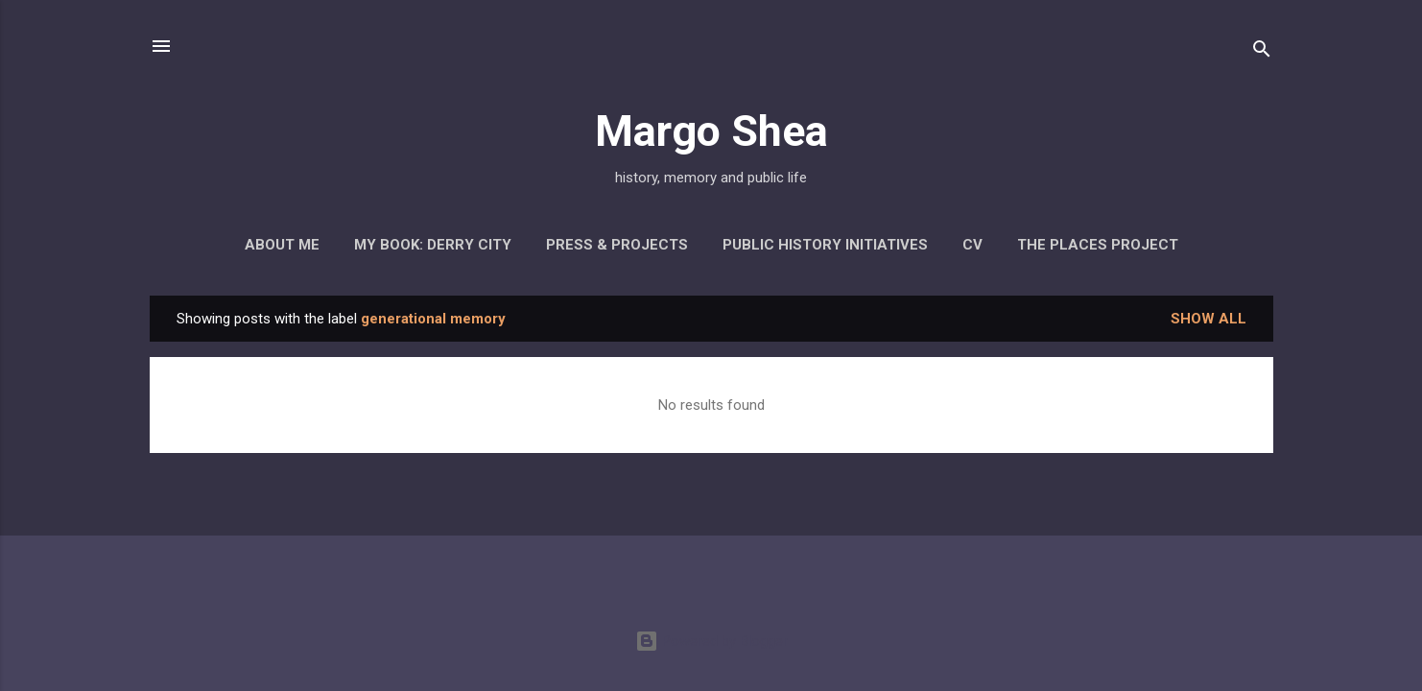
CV (972, 244)
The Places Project (1097, 244)
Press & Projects (617, 244)
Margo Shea (711, 131)
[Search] (1261, 52)
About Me (282, 244)
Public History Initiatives (825, 244)
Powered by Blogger (711, 641)
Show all (1208, 318)
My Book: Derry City (432, 244)
